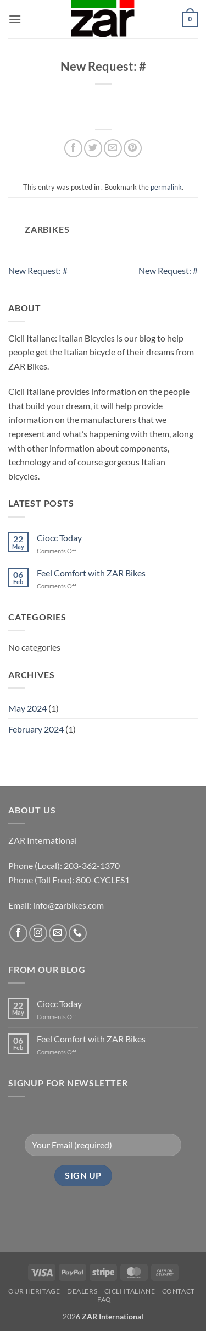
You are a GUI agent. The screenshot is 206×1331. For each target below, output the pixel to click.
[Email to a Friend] (113, 148)
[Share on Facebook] (73, 148)
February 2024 (36, 729)
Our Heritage (34, 1291)
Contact (178, 1291)
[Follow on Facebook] (18, 933)
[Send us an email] (58, 933)
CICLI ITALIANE (129, 1291)
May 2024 (27, 708)
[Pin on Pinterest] (133, 148)
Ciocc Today (59, 537)
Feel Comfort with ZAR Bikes (91, 573)
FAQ (104, 1299)
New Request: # (38, 270)
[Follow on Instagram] (38, 933)
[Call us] (78, 933)
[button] (14, 19)
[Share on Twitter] (93, 148)
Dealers (82, 1291)
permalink (166, 187)
